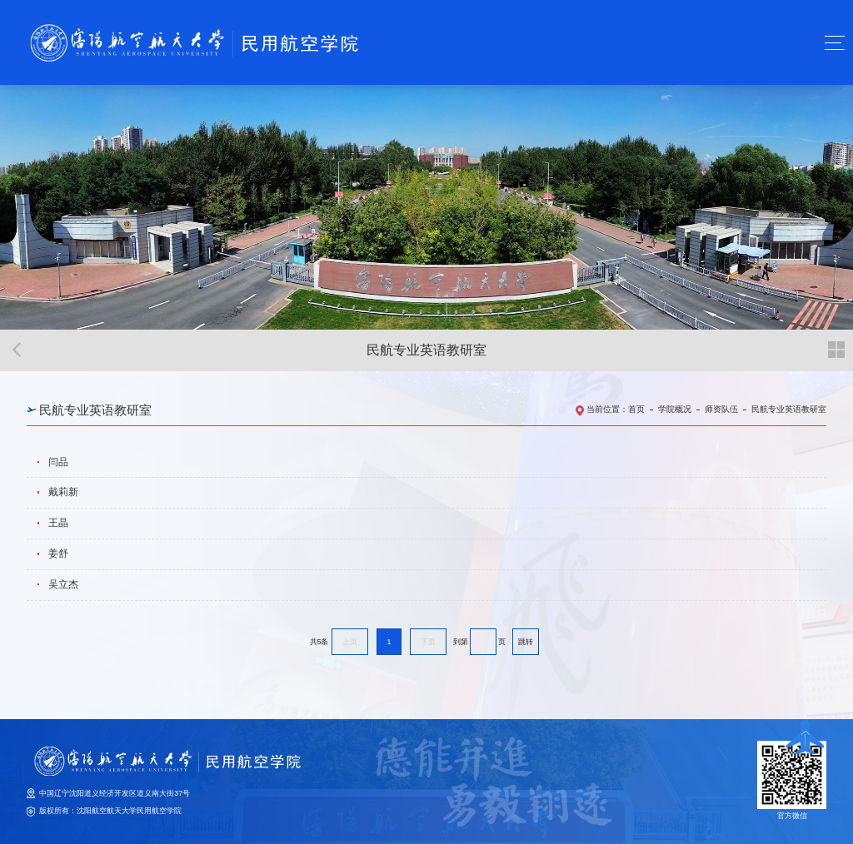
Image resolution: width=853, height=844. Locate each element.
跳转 (525, 642)
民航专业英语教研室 (788, 409)
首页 (636, 409)
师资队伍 (721, 409)
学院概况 (674, 409)
